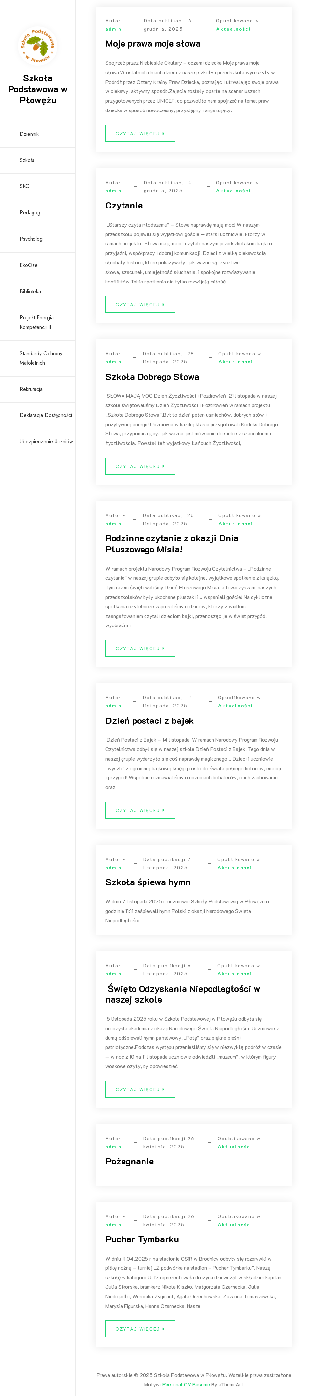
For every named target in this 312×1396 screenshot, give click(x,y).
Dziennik (29, 134)
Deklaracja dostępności (46, 415)
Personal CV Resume (186, 1384)
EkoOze (29, 265)
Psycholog (31, 239)
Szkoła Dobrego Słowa (152, 380)
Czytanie (124, 205)
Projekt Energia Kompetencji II (37, 322)
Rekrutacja (31, 389)
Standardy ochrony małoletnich (41, 358)
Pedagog (30, 212)
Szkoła (27, 160)
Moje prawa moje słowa (153, 43)
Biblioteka (30, 291)
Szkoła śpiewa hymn (147, 886)
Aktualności (233, 29)
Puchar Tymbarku (142, 1243)
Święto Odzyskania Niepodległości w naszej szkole (182, 997)
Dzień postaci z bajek (149, 724)
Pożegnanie (129, 1165)
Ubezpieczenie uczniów (46, 441)
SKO (25, 186)
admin (113, 29)
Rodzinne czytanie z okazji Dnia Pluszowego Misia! (172, 547)
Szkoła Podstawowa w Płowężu (38, 89)
